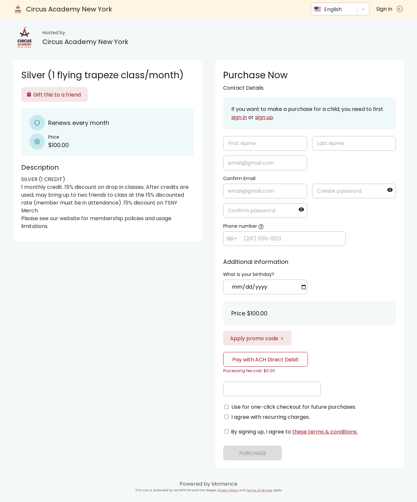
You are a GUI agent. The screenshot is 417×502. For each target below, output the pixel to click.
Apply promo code (257, 338)
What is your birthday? (248, 274)
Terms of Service (259, 490)
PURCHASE (252, 453)
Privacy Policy (227, 490)
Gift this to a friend (53, 95)
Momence (224, 484)
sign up (264, 117)
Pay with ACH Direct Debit (265, 359)
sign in (239, 117)
